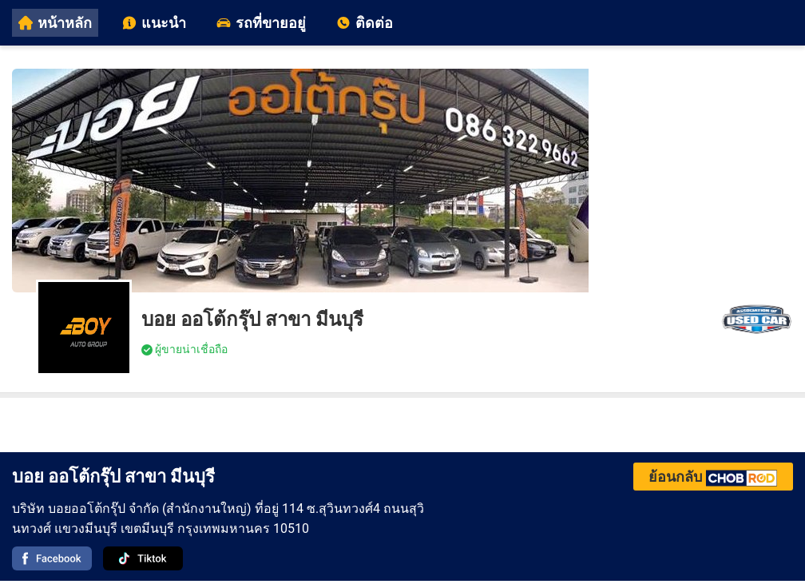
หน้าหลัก (55, 23)
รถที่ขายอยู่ (261, 23)
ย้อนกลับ (713, 476)
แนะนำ (154, 23)
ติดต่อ (364, 23)
